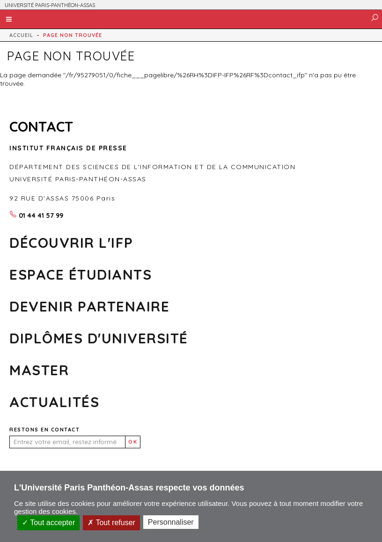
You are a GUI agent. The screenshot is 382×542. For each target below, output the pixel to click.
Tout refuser (111, 523)
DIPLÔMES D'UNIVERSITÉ (98, 338)
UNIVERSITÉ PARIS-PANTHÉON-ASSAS (50, 5)
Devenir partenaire (89, 306)
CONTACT (41, 126)
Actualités (54, 402)
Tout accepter (48, 523)
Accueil (21, 35)
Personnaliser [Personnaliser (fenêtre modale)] (171, 522)
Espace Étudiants (80, 274)
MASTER (39, 370)
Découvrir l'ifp (71, 243)
